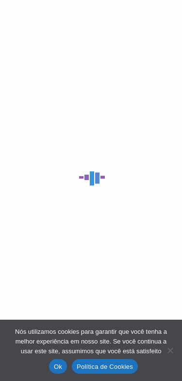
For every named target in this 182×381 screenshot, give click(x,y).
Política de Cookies (105, 366)
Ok (58, 366)
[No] (170, 350)
